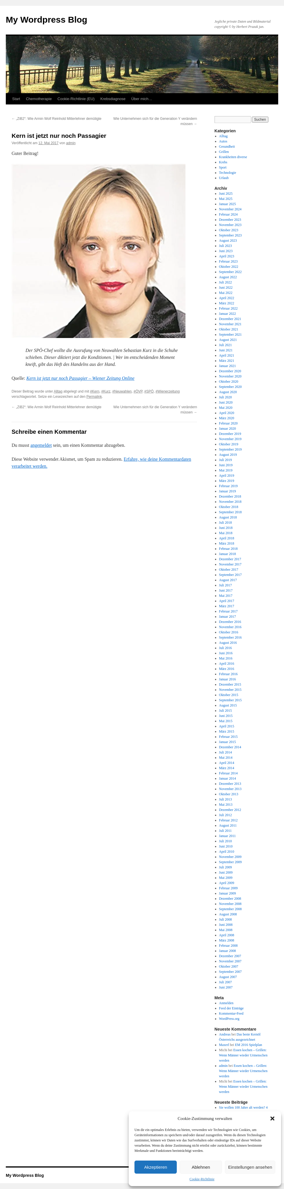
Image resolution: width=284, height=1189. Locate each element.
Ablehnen (201, 1167)
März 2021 (226, 361)
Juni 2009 (226, 872)
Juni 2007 (226, 987)
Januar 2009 (227, 893)
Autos (223, 141)
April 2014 (226, 763)
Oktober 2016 (228, 632)
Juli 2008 (225, 919)
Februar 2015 (228, 737)
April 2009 (226, 883)
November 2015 (230, 690)
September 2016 (230, 637)
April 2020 (226, 413)
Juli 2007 (225, 982)
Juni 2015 (226, 716)
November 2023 (230, 225)
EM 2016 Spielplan (248, 1045)
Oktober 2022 (228, 267)
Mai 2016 (225, 658)
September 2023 (230, 235)
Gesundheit (227, 146)
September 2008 (230, 909)
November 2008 (230, 904)
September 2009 (230, 862)
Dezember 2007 (230, 956)
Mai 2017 (225, 596)
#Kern (94, 391)
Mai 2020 (225, 408)
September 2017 (230, 575)
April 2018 (226, 538)
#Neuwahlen (122, 391)
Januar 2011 (227, 836)
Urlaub (224, 178)
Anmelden (226, 1003)
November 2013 (230, 789)
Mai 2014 (225, 758)
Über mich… (141, 99)
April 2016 (226, 664)
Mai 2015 (225, 721)
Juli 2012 (225, 815)
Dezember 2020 (230, 371)
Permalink (94, 397)
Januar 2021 (227, 366)
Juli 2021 (225, 345)
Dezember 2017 (230, 559)
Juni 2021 (226, 350)
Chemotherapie (39, 99)
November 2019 (230, 439)
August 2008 (228, 914)
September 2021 (230, 335)
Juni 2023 (226, 251)
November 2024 (230, 209)
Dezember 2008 (230, 899)
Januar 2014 (227, 778)
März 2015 (226, 731)
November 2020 (230, 376)
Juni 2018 (226, 528)
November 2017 (230, 564)
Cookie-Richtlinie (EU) (75, 99)
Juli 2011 (225, 831)
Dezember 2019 (230, 434)
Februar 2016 (228, 674)
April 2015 (226, 726)
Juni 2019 (226, 465)
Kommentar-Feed (231, 1013)
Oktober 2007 (228, 966)
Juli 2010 (225, 841)
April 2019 (226, 476)
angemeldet (41, 445)
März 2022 (226, 303)
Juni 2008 (226, 925)
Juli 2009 (225, 867)
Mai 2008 (225, 930)
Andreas (225, 1034)
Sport (223, 167)
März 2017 (226, 606)
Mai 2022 (225, 293)
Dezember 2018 (230, 496)
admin (71, 143)
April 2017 (226, 601)
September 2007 (230, 972)
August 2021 (228, 340)
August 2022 (228, 277)
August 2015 (228, 705)
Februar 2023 (228, 261)
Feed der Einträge (231, 1008)
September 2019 (230, 449)
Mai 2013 (225, 805)
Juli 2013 (225, 799)
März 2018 (226, 543)
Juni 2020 (226, 402)
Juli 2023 (225, 246)
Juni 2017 (226, 590)
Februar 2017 (228, 611)
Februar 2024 (228, 214)
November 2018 (230, 502)
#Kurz (105, 391)
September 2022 (230, 272)
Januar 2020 (227, 429)
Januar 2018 (227, 554)
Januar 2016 (227, 679)
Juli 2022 (225, 282)
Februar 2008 (228, 946)
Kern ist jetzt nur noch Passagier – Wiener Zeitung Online (80, 378)
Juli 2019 (225, 460)
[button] (272, 1118)
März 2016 (226, 669)
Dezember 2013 (230, 784)
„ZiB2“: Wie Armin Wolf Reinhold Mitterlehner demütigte (56, 119)
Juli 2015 (225, 711)
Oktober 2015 (228, 695)
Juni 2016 (226, 653)
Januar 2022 (227, 314)
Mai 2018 (225, 533)
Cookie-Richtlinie (202, 1179)
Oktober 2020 (228, 382)
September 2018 (230, 512)
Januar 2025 (227, 204)
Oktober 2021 (228, 329)
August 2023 (228, 240)
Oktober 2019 (228, 444)
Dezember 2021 (230, 319)
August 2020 (228, 392)
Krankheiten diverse (233, 157)
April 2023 (226, 256)
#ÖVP (138, 391)
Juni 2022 (226, 287)
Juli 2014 (225, 752)
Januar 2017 (227, 617)
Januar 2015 (227, 742)
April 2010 (226, 852)
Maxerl (224, 1045)
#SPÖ (149, 391)
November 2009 (230, 857)
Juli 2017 (225, 585)
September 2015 (230, 700)
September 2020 (230, 387)
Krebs (223, 162)
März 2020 (226, 418)
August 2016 (228, 643)
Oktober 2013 (228, 794)
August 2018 (228, 517)
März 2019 (226, 481)
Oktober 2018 (228, 507)
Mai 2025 (225, 199)
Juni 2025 (226, 193)
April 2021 (226, 355)
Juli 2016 (225, 648)
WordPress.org (229, 1019)
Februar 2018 (228, 549)
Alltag (58, 391)
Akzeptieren (155, 1167)
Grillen (224, 152)
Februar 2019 (228, 486)
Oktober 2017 (228, 570)
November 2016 (230, 627)
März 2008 (226, 940)
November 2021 (230, 324)
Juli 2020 (225, 397)
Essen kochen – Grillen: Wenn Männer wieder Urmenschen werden (243, 1055)
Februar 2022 (228, 308)
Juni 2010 (226, 846)
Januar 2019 (227, 491)
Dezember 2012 (230, 810)
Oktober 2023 (228, 230)
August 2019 (228, 455)
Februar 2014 (228, 773)
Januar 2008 (227, 951)
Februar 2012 (228, 820)
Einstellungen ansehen (250, 1167)
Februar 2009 (228, 888)
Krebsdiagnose (112, 99)
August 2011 (228, 825)
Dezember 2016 (230, 622)
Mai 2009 (225, 878)
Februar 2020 (228, 423)
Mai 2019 (225, 470)
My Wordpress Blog (46, 19)
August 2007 (228, 977)
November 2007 (230, 961)
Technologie (227, 173)
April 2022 (226, 298)
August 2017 (228, 580)
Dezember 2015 (230, 684)
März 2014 (226, 768)
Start (16, 99)
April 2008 (226, 935)
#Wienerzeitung (168, 391)
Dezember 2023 (230, 220)
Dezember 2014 (230, 747)
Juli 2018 (225, 523)
